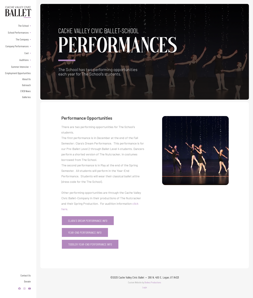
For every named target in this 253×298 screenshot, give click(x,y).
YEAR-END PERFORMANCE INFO (85, 232)
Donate (27, 281)
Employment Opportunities (18, 73)
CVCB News (25, 91)
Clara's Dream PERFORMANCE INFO (87, 220)
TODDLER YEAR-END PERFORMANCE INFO (90, 244)
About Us (26, 79)
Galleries (26, 97)
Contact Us (25, 275)
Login (144, 287)
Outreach (26, 85)
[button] (18, 25)
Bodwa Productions (153, 282)
